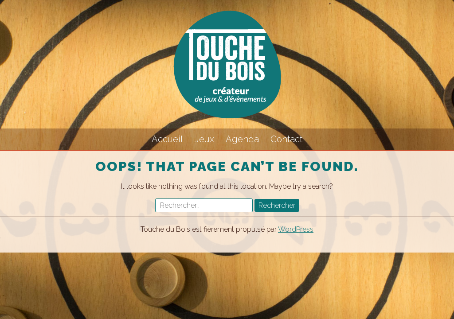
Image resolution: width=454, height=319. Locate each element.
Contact (286, 139)
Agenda (242, 139)
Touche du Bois (227, 64)
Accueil (167, 139)
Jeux (204, 139)
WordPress (295, 229)
